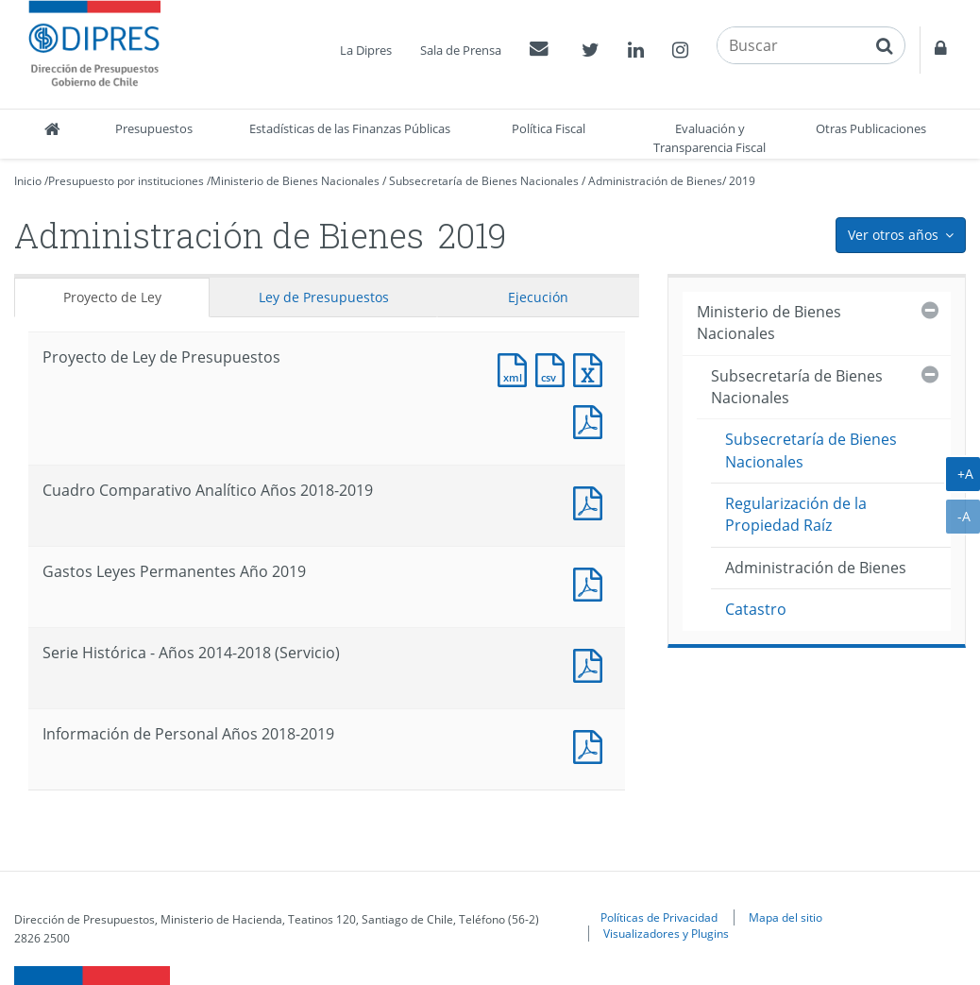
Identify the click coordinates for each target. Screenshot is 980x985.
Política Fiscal (548, 128)
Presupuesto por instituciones (126, 181)
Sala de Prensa (460, 50)
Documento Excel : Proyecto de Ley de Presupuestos (592, 368)
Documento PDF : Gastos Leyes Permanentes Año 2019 (592, 582)
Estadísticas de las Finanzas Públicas (349, 128)
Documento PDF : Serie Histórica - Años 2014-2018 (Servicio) (592, 663)
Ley (324, 297)
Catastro (755, 609)
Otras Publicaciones (871, 128)
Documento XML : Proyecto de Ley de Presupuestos (516, 368)
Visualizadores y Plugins (666, 933)
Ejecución (538, 297)
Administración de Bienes (655, 181)
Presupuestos (154, 128)
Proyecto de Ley (112, 297)
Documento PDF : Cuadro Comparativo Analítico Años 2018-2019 (592, 501)
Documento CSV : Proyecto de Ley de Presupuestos (554, 368)
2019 (742, 181)
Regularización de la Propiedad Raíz (796, 514)
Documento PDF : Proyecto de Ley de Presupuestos (592, 420)
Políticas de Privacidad (659, 917)
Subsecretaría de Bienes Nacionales (484, 181)
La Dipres (366, 50)
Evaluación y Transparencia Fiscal (709, 138)
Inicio (28, 181)
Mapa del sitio (785, 917)
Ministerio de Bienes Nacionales (295, 181)
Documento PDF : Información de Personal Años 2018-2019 (592, 744)
